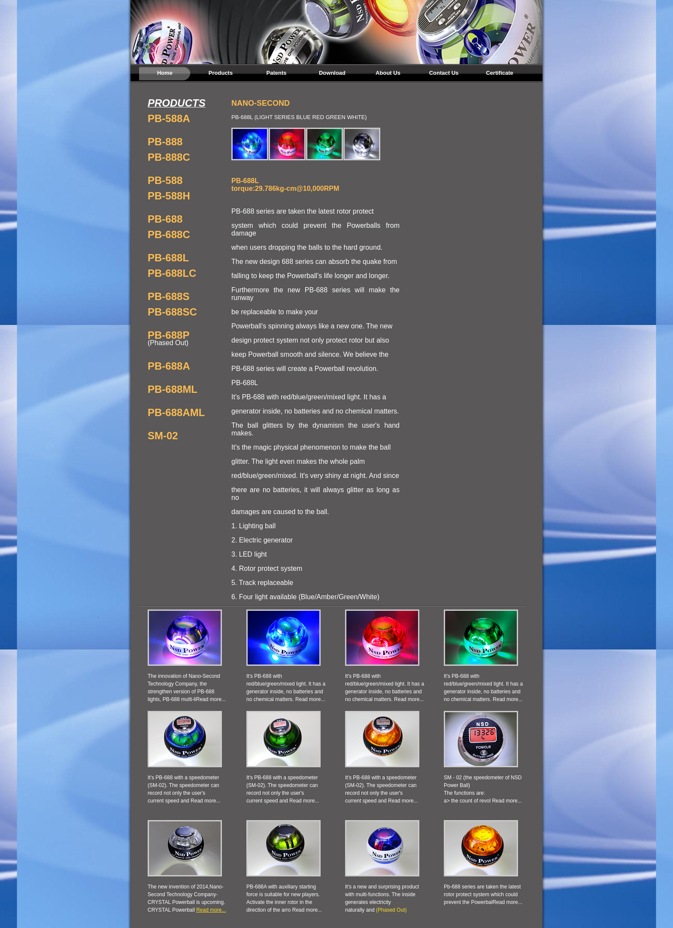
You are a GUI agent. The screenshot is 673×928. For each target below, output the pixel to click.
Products (221, 73)
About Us (388, 73)
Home (165, 73)
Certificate (499, 73)
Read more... (211, 699)
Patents (277, 73)
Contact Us (444, 73)
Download (332, 73)
